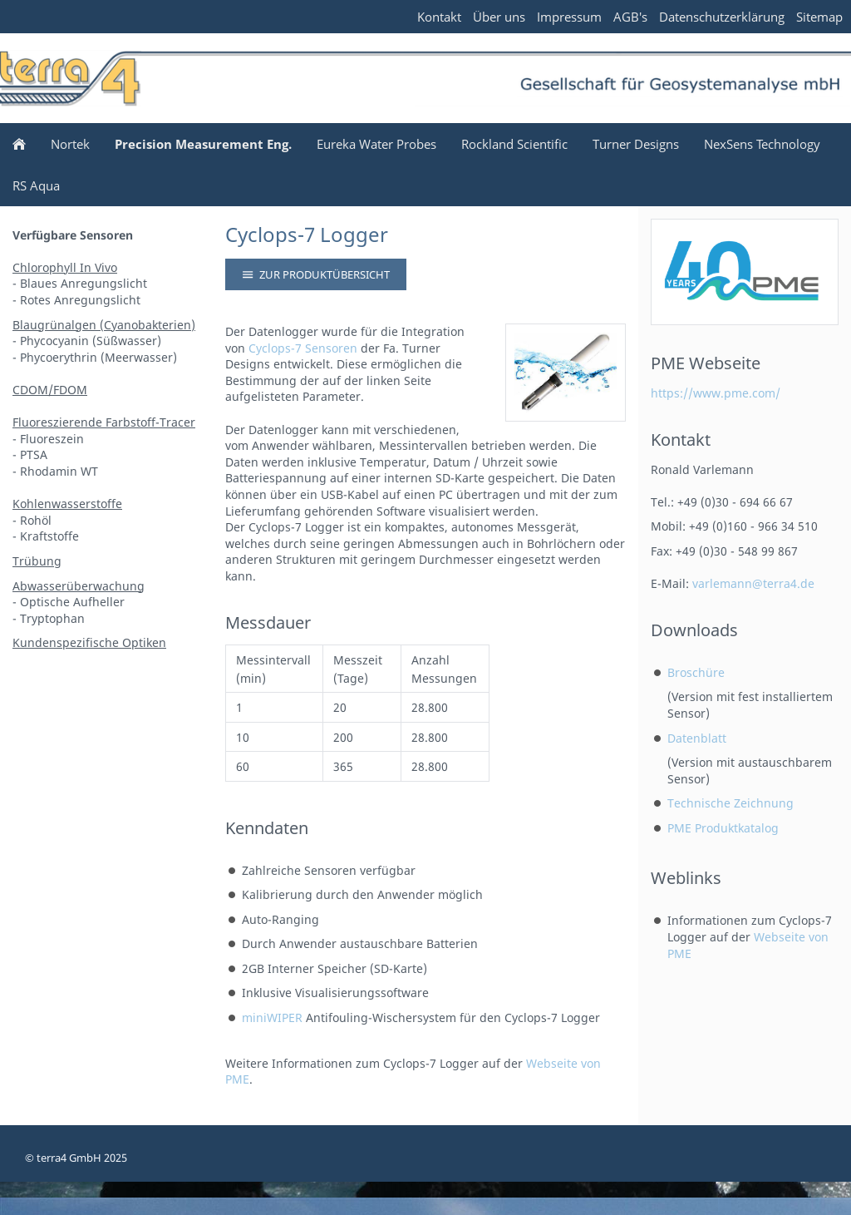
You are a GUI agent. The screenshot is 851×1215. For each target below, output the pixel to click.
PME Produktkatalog (723, 828)
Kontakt (439, 16)
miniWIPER (272, 1017)
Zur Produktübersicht (316, 274)
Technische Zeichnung (730, 803)
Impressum (569, 16)
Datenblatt (696, 738)
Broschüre (696, 672)
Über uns (499, 16)
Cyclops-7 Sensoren (302, 348)
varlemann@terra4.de (753, 583)
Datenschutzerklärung (722, 16)
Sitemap (819, 16)
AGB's (630, 16)
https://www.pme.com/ (715, 393)
